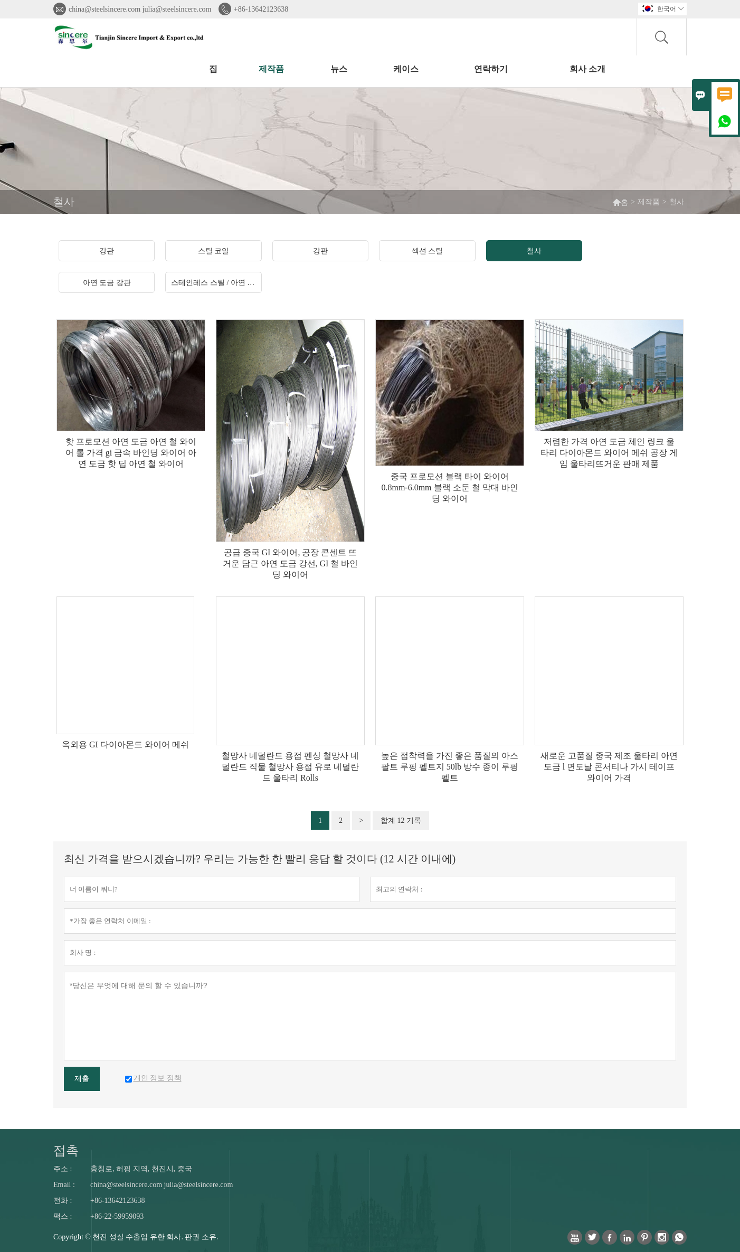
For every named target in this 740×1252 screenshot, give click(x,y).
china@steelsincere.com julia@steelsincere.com (140, 9)
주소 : (62, 1169)
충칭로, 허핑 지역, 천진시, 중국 (141, 1169)
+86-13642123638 (261, 9)
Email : (64, 1185)
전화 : (62, 1200)
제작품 (271, 68)
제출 (81, 1079)
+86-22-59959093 (117, 1216)
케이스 (406, 68)
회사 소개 (587, 68)
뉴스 (338, 68)
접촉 (66, 1151)
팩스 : (62, 1216)
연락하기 (491, 68)
